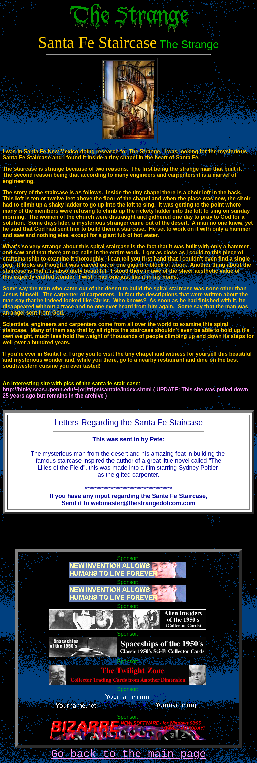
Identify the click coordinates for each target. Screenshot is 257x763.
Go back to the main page (128, 754)
